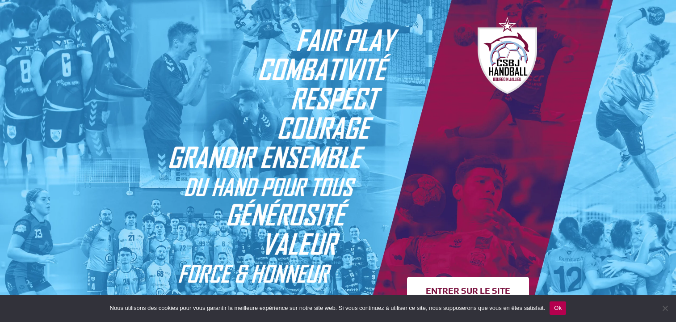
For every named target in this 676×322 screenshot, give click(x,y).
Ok (558, 308)
